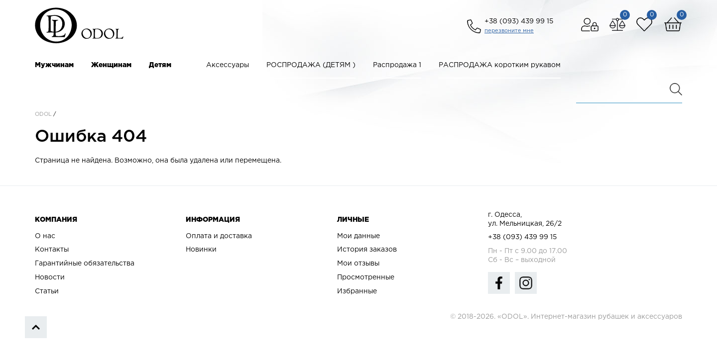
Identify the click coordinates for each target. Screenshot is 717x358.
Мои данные (358, 236)
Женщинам (111, 65)
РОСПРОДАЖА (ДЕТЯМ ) (311, 65)
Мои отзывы (358, 264)
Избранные (357, 291)
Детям (160, 65)
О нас (45, 236)
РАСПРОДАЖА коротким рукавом (500, 65)
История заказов (367, 250)
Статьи (47, 291)
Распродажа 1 (397, 65)
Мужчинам (54, 65)
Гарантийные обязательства (84, 264)
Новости (50, 277)
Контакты (52, 250)
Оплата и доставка (219, 236)
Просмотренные (365, 277)
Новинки (201, 250)
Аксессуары (227, 65)
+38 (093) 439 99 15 (518, 21)
